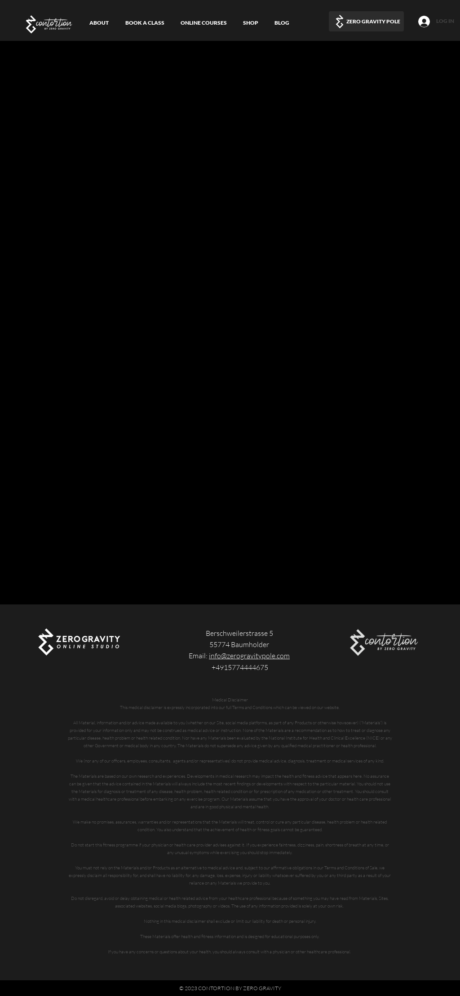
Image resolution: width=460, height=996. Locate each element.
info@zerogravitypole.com (249, 655)
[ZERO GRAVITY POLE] (366, 21)
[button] (203, 22)
